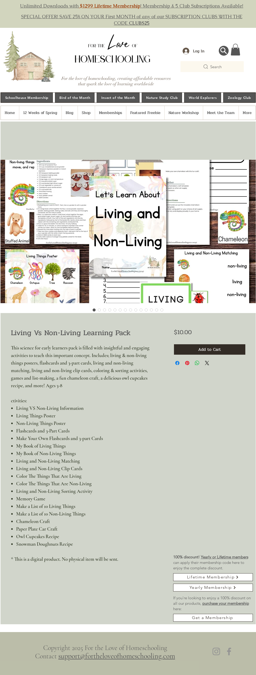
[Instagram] (216, 651)
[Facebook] (229, 651)
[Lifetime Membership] (213, 577)
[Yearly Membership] (213, 587)
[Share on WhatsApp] (197, 363)
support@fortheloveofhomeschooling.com (116, 656)
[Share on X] (207, 363)
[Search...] (224, 51)
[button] (235, 49)
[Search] (212, 66)
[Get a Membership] (213, 618)
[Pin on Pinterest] (187, 363)
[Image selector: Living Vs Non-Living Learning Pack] (94, 310)
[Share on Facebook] (177, 363)
